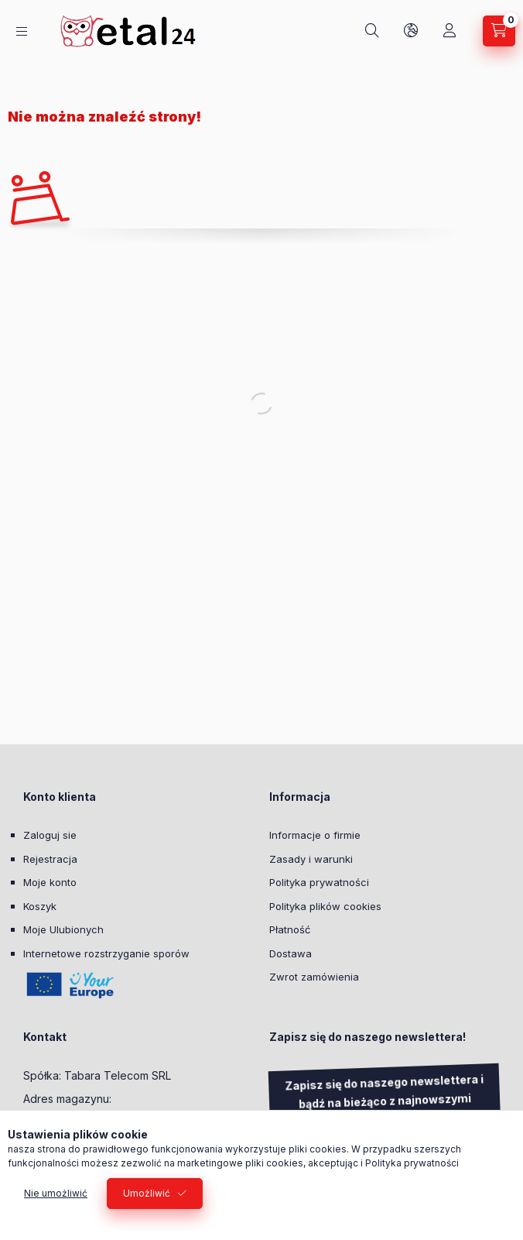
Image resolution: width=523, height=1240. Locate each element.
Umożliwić (146, 1193)
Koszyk (39, 906)
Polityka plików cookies (325, 906)
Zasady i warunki (311, 859)
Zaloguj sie (50, 835)
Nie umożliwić (55, 1193)
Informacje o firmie (315, 835)
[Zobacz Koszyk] (499, 30)
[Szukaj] (372, 30)
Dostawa (290, 953)
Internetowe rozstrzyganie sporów (106, 953)
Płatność (289, 929)
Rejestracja (50, 859)
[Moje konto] (449, 30)
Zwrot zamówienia (314, 976)
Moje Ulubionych (63, 929)
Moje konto (50, 882)
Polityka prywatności (319, 882)
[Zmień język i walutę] (410, 30)
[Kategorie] (22, 31)
